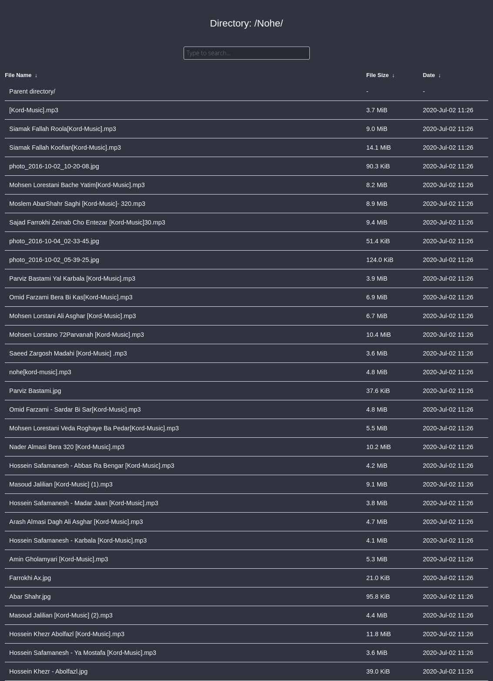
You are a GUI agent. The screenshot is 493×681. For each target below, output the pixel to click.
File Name (18, 75)
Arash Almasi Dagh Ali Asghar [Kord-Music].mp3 (76, 521)
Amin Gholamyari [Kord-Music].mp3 (58, 559)
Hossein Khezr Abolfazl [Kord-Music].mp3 (66, 634)
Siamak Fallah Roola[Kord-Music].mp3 (62, 128)
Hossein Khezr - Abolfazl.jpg (48, 671)
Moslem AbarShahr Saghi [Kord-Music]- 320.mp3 (77, 203)
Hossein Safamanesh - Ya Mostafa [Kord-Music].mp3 (82, 652)
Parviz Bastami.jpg (35, 390)
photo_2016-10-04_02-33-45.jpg (54, 241)
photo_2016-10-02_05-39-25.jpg (54, 259)
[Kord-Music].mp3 (33, 110)
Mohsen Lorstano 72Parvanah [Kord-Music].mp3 (76, 334)
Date (429, 75)
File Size (377, 75)
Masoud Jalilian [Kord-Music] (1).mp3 (61, 484)
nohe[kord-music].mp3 (40, 372)
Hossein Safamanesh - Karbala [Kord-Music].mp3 (78, 540)
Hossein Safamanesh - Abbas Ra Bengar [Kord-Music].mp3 (91, 465)
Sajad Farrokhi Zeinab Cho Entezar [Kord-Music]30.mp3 (87, 222)
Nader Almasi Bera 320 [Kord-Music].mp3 (66, 446)
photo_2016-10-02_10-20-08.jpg (54, 166)
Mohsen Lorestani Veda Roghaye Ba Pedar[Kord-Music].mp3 (94, 428)
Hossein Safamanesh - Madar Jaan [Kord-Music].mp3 (83, 503)
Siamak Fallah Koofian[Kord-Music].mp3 (65, 147)
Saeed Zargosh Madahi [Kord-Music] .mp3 (68, 353)
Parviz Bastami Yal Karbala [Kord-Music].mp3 (72, 278)
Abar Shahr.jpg (29, 596)
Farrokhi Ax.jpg (30, 577)
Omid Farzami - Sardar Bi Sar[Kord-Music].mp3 (75, 409)
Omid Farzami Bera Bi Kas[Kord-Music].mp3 (70, 297)
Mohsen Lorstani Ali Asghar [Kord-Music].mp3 (72, 315)
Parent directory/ (32, 91)
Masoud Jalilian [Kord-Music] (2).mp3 (61, 615)
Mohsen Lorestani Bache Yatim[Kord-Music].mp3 (76, 184)
